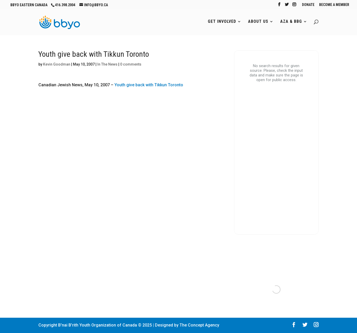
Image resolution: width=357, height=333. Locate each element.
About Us (258, 22)
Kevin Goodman (56, 64)
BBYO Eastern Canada (28, 5)
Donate (308, 5)
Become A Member (334, 5)
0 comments (130, 64)
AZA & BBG (291, 22)
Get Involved (222, 22)
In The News (107, 64)
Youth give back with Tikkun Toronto (148, 84)
